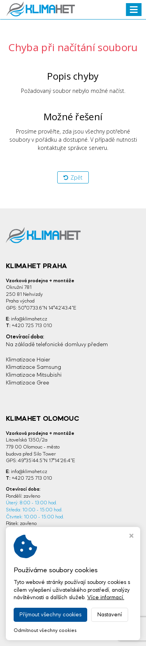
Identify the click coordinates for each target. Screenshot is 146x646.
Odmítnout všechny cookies (45, 630)
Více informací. (105, 597)
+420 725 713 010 (32, 325)
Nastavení (109, 615)
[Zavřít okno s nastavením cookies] (131, 537)
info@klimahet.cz (29, 319)
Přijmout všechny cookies (50, 615)
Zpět (73, 177)
